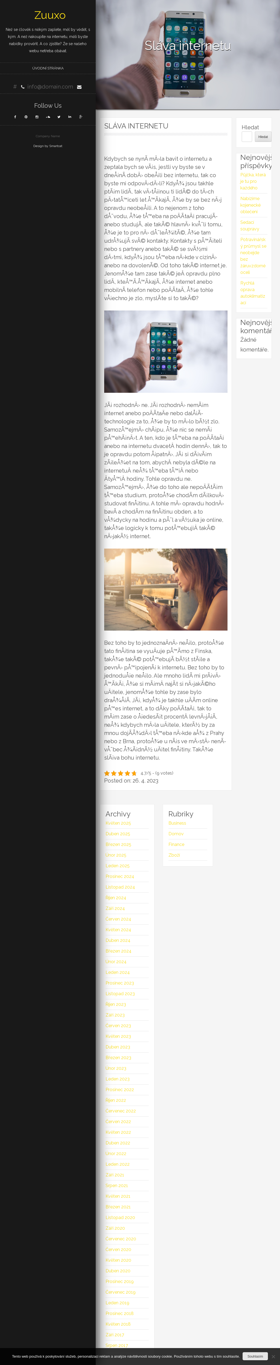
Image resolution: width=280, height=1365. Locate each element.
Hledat (250, 127)
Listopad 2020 (120, 1217)
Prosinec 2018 (120, 1313)
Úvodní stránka (48, 68)
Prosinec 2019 (120, 1281)
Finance (176, 844)
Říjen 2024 (116, 897)
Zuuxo (50, 14)
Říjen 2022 (116, 1100)
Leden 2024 (118, 972)
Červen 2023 (118, 1025)
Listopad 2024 (120, 887)
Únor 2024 (116, 961)
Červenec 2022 (121, 1111)
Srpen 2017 (117, 1345)
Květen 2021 (118, 1196)
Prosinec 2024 (120, 876)
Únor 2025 (116, 855)
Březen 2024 (119, 951)
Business (177, 823)
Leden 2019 (117, 1302)
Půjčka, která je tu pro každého (253, 181)
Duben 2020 (118, 1270)
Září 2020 (115, 1228)
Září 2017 (115, 1334)
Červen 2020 (118, 1249)
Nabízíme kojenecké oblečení (250, 205)
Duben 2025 (118, 833)
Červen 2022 (118, 1121)
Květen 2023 (118, 1036)
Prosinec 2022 (120, 1089)
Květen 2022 (118, 1132)
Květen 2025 (118, 823)
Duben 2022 (118, 1143)
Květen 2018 (118, 1324)
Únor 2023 (116, 1068)
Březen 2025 (118, 844)
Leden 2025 (118, 865)
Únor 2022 (116, 1153)
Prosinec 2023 (120, 983)
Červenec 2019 (121, 1292)
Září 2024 (115, 908)
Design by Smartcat (47, 146)
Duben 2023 (118, 1047)
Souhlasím (255, 1356)
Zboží (174, 855)
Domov (176, 833)
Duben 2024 (118, 940)
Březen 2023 (118, 1057)
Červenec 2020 (121, 1238)
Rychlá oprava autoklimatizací (252, 292)
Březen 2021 (118, 1206)
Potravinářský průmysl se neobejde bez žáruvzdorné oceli (253, 256)
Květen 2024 (118, 929)
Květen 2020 (118, 1260)
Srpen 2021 (117, 1185)
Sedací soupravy (249, 226)
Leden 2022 (118, 1164)
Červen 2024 (118, 919)
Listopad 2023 (120, 993)
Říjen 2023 (116, 1004)
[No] (273, 1356)
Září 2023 (115, 1015)
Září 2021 (115, 1174)
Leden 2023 (118, 1079)
